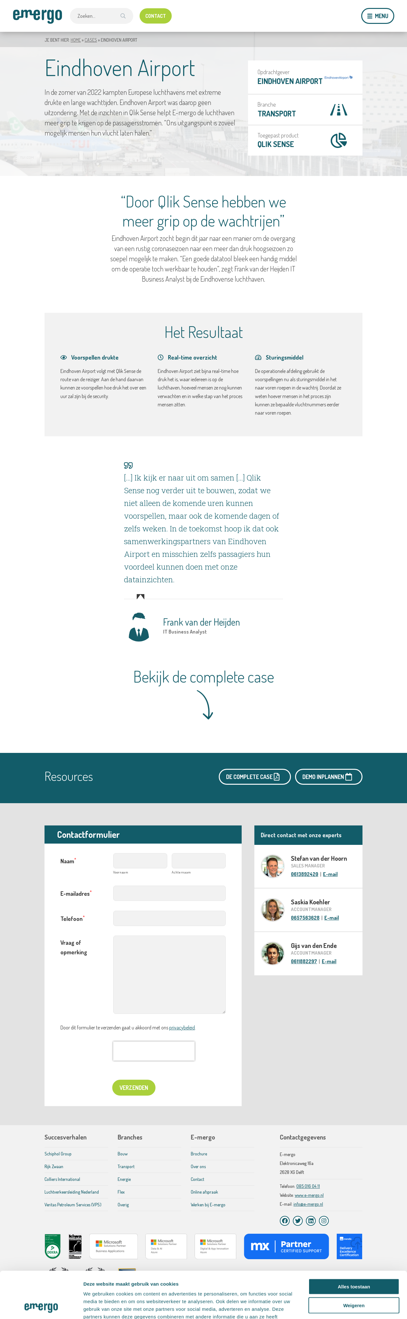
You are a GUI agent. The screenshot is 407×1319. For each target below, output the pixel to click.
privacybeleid (182, 1027)
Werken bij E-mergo (208, 1204)
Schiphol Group (58, 1153)
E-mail (330, 874)
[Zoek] (123, 16)
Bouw (123, 1153)
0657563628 (305, 917)
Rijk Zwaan (54, 1166)
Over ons (198, 1166)
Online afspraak (204, 1192)
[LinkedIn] (311, 1221)
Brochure (199, 1153)
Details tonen (343, 1306)
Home (76, 40)
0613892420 (304, 874)
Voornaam (120, 872)
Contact (197, 1179)
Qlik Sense (276, 144)
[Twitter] (298, 1221)
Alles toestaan (354, 1242)
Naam (68, 861)
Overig (123, 1204)
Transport (277, 113)
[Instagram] (324, 1221)
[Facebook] (285, 1221)
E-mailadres (76, 893)
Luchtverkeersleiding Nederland (72, 1192)
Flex (121, 1192)
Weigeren (353, 1261)
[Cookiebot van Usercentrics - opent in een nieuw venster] (41, 1306)
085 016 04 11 (308, 1186)
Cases (91, 40)
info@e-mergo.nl (308, 1204)
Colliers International (62, 1179)
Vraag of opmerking (73, 947)
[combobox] (101, 16)
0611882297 (304, 961)
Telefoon (72, 918)
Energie (124, 1179)
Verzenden (134, 1087)
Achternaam (181, 872)
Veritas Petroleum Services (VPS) (73, 1204)
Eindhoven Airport (290, 81)
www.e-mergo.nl (309, 1195)
